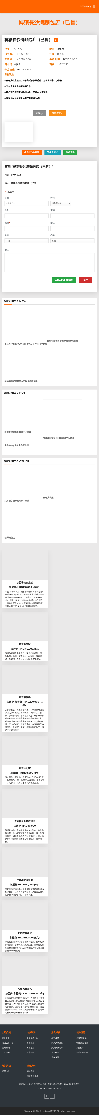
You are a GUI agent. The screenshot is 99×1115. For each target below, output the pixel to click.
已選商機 (85, 6)
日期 (7, 198)
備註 (7, 250)
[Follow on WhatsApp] (52, 1096)
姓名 (7, 210)
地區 (7, 235)
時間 (52, 198)
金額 (52, 223)
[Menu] (95, 6)
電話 (7, 222)
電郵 (52, 210)
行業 (52, 235)
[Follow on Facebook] (46, 1096)
